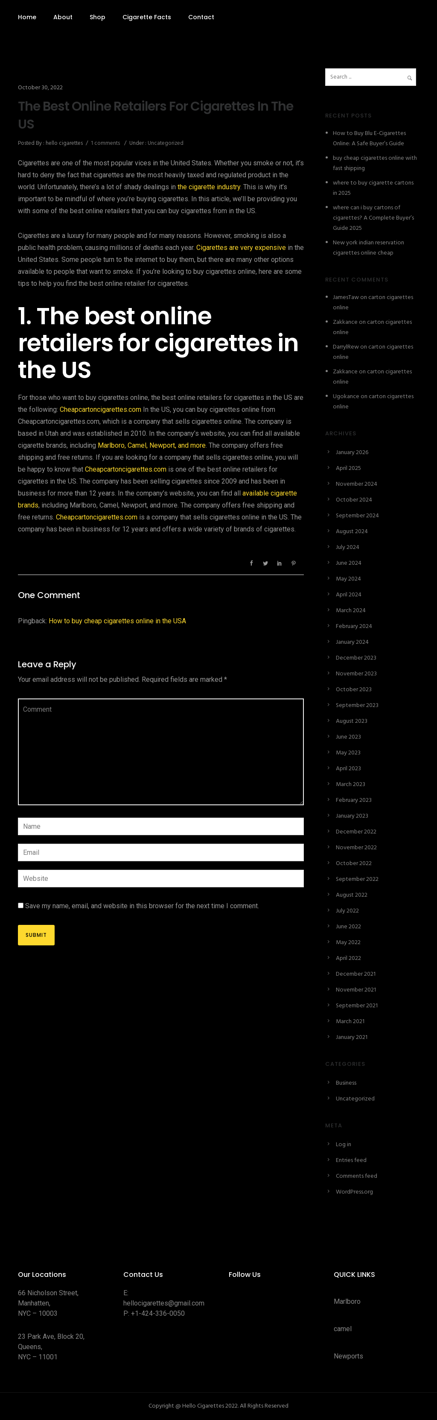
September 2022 (357, 879)
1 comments (105, 143)
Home (27, 17)
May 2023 (348, 753)
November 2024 (356, 484)
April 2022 (348, 958)
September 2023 (357, 705)
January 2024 (352, 642)
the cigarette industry (209, 187)
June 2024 (348, 563)
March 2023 (350, 784)
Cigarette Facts (146, 17)
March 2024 (351, 611)
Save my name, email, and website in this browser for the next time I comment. (142, 906)
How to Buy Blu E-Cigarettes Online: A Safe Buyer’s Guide (369, 139)
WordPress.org (354, 1192)
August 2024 (352, 532)
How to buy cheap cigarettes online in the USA (117, 621)
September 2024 (357, 516)
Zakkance (345, 322)
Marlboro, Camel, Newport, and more (152, 445)
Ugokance (346, 397)
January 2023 (352, 816)
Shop (97, 17)
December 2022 (356, 832)
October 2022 (354, 863)
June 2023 (348, 737)
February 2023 (354, 800)
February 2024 (354, 626)
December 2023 (356, 658)
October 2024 (354, 500)
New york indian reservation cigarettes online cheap (368, 248)
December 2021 (356, 974)
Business (346, 1083)
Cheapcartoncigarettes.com (100, 409)
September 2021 (357, 1006)
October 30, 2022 (40, 88)
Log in (343, 1145)
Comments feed (356, 1176)
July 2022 (347, 911)
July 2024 (347, 547)
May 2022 (348, 943)
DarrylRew (346, 347)
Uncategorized (165, 143)
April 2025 (348, 468)
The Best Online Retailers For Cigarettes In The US (155, 115)
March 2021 (350, 1022)
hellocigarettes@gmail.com (163, 1303)
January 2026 (352, 453)
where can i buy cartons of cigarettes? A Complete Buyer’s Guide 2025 (373, 218)
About (63, 17)
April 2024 (348, 595)
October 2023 (354, 690)
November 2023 (356, 674)
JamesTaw (346, 297)
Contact (201, 17)
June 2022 (348, 927)
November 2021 (356, 990)
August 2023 (351, 721)
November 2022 (356, 848)
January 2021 (351, 1037)
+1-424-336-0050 (158, 1313)
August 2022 (351, 895)
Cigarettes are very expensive (241, 248)
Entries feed (351, 1160)
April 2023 (348, 769)
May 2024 (348, 579)
